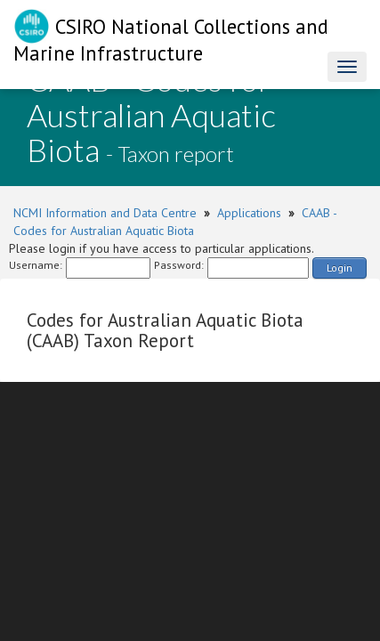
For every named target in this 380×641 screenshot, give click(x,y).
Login (339, 267)
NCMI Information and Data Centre (105, 213)
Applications (249, 213)
